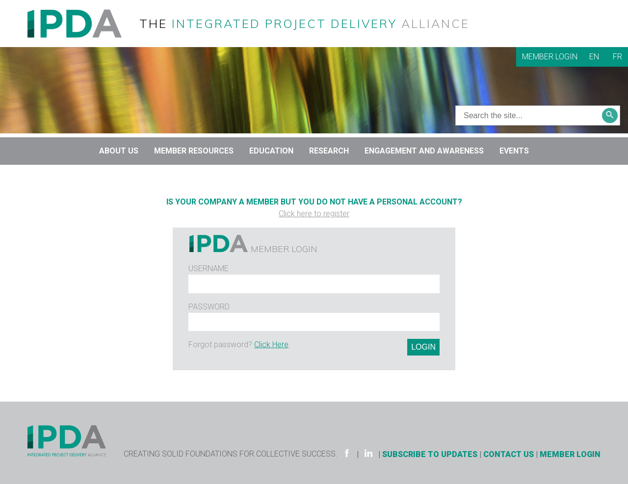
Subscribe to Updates (429, 454)
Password (209, 306)
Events (514, 150)
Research (329, 150)
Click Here (271, 344)
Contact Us (508, 454)
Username (208, 268)
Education (271, 150)
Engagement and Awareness (424, 150)
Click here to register (314, 213)
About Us (118, 150)
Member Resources (194, 150)
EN (594, 56)
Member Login (549, 56)
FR (617, 56)
